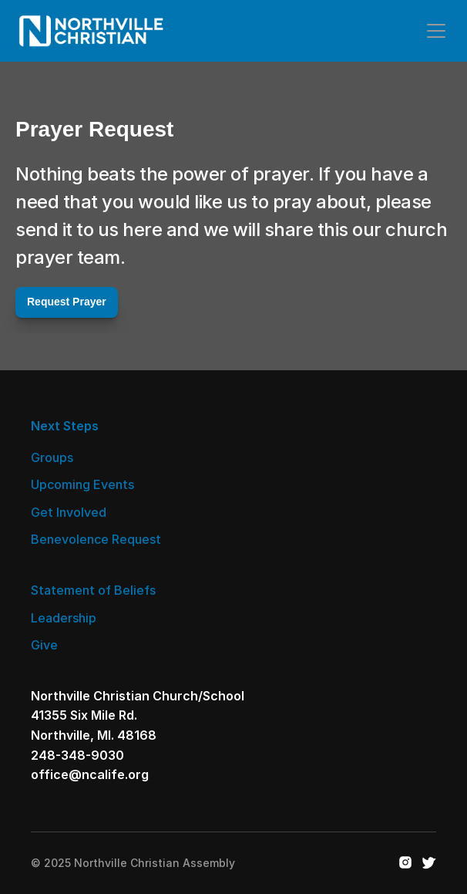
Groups (52, 457)
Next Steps (65, 426)
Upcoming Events (82, 484)
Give (44, 645)
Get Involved (68, 512)
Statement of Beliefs (93, 590)
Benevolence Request (96, 539)
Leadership (63, 618)
